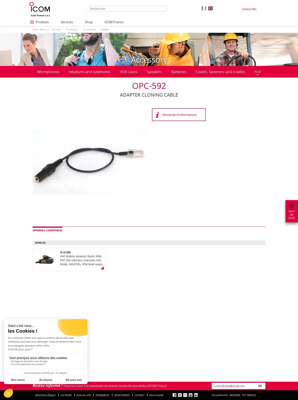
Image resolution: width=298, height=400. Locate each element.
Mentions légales (45, 395)
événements (102, 395)
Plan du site (84, 395)
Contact (139, 395)
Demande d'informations (179, 115)
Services (67, 22)
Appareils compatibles (47, 230)
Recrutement (122, 395)
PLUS (257, 73)
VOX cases (128, 71)
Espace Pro (249, 9)
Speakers (154, 71)
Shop (89, 22)
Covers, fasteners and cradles (220, 71)
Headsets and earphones (90, 71)
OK (260, 386)
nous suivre (156, 395)
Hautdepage (291, 215)
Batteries (178, 71)
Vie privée (66, 395)
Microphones (48, 71)
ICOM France (114, 22)
